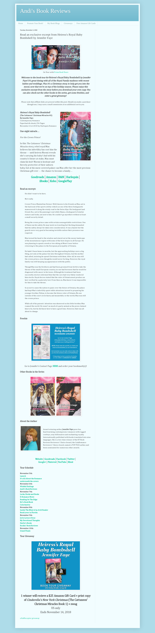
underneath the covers (29, 481)
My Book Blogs (53, 23)
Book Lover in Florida (28, 513)
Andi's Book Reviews (45, 11)
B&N (61, 177)
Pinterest (52, 462)
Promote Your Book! (35, 23)
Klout (70, 462)
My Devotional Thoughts (30, 520)
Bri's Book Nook (26, 502)
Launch (23, 476)
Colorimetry (25, 505)
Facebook (61, 459)
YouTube (62, 462)
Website (39, 459)
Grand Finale (25, 531)
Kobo (53, 181)
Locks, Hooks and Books (29, 494)
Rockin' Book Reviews (29, 526)
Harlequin (72, 177)
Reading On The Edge (28, 500)
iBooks (43, 181)
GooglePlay (65, 181)
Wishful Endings (27, 486)
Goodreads (37, 177)
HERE (55, 366)
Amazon (51, 177)
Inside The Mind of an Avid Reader (34, 510)
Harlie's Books (26, 523)
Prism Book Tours (61, 72)
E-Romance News (27, 497)
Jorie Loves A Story (27, 518)
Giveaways (68, 23)
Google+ (42, 462)
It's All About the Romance (31, 479)
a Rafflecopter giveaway (29, 618)
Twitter (71, 459)
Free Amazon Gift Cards (86, 23)
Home (20, 23)
